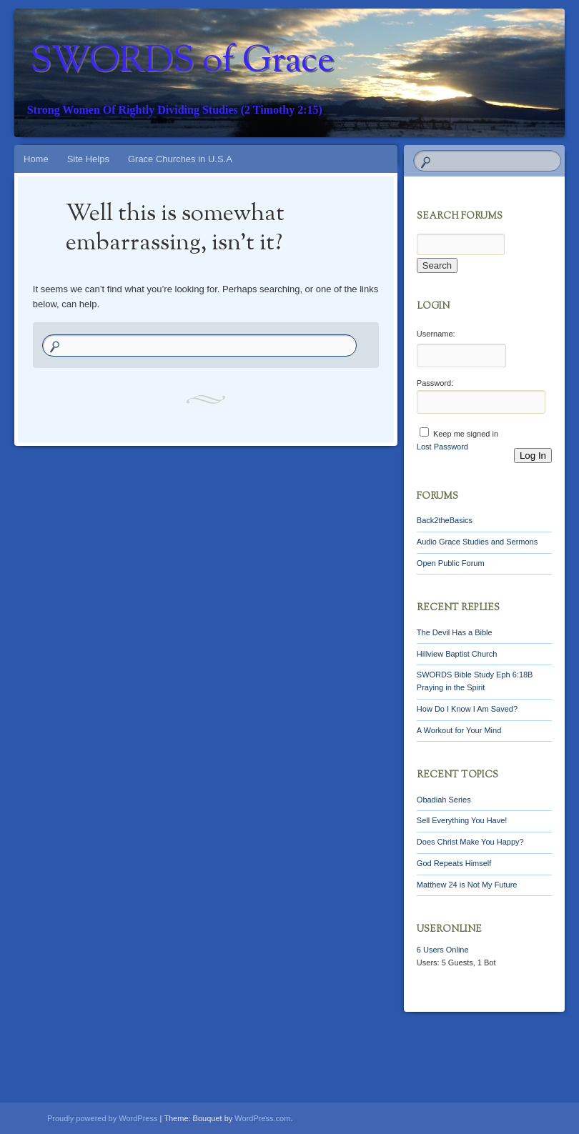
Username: (436, 333)
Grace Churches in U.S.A (180, 159)
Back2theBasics (444, 520)
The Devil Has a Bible (455, 632)
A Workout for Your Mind (459, 730)
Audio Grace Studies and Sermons (477, 541)
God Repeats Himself (454, 863)
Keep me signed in (465, 433)
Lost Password (442, 446)
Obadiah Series (444, 799)
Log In (533, 455)
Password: (435, 383)
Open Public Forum (451, 563)
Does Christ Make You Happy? (470, 841)
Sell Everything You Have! (462, 820)
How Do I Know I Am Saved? (467, 709)
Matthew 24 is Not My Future (467, 884)
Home (36, 159)
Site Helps (88, 159)
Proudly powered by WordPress (102, 1118)
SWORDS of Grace (182, 62)
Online (443, 949)
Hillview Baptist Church (457, 654)
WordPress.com (262, 1118)
